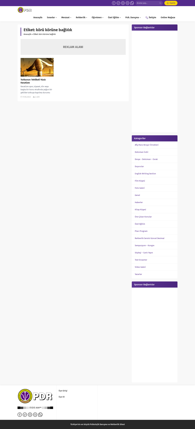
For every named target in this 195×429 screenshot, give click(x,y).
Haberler (139, 202)
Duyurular (139, 166)
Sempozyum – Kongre (144, 245)
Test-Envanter (141, 260)
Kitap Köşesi (140, 209)
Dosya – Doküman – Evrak (146, 159)
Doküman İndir (141, 152)
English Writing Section (145, 173)
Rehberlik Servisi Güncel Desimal (149, 238)
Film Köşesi (140, 181)
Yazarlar (138, 274)
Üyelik (172, 3)
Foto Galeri (140, 188)
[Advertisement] (154, 81)
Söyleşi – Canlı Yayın (144, 252)
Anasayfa (27, 34)
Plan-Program (141, 231)
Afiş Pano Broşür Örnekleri (147, 145)
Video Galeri (140, 267)
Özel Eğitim (140, 224)
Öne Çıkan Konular (143, 217)
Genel (137, 195)
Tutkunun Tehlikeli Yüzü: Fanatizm (33, 81)
